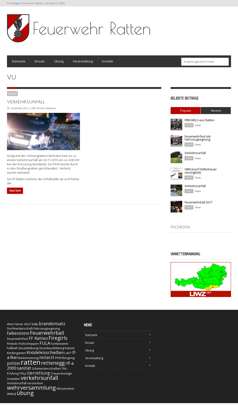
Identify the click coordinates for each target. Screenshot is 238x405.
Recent (216, 113)
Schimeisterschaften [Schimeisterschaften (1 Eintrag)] (46, 370)
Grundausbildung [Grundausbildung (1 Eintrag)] (51, 350)
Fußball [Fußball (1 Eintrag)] (12, 350)
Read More (15, 192)
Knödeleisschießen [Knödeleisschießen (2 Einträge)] (45, 354)
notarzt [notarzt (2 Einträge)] (46, 359)
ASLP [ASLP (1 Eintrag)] (27, 326)
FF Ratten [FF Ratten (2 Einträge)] (38, 340)
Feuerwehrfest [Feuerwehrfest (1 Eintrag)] (17, 340)
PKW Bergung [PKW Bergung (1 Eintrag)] (65, 360)
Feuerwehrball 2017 (198, 204)
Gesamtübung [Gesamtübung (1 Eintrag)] (28, 350)
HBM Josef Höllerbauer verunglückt (201, 172)
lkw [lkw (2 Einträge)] (13, 359)
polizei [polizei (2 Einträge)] (13, 365)
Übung (58, 63)
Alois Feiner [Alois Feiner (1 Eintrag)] (15, 326)
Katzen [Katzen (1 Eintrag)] (70, 350)
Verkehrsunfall (26, 104)
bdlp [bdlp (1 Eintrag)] (35, 326)
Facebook (180, 229)
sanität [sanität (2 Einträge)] (24, 370)
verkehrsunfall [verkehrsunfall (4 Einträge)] (39, 379)
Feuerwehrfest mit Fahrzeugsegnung (197, 140)
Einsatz (40, 63)
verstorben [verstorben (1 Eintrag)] (35, 385)
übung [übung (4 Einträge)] (25, 394)
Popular (185, 113)
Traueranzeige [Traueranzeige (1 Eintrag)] (61, 375)
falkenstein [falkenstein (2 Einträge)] (18, 335)
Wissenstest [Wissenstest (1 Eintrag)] (65, 390)
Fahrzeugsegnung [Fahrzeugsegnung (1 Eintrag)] (46, 330)
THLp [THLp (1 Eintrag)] (22, 375)
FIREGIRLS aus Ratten (199, 122)
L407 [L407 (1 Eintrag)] (68, 355)
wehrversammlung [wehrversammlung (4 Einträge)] (31, 389)
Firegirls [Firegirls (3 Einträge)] (58, 339)
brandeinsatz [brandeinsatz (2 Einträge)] (52, 325)
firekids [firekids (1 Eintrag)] (12, 345)
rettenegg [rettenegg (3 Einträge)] (53, 364)
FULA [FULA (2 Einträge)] (45, 345)
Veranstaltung (83, 63)
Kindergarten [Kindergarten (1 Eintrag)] (16, 355)
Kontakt (107, 63)
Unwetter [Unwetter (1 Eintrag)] (13, 380)
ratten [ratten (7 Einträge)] (30, 364)
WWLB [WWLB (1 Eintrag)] (11, 396)
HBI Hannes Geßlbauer (43, 110)
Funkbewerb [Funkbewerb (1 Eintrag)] (59, 345)
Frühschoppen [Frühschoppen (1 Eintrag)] (28, 345)
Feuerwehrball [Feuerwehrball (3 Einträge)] (47, 334)
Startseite (18, 63)
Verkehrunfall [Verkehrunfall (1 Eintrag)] (16, 385)
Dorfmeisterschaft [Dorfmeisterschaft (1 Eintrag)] (20, 330)
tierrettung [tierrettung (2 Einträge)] (38, 375)
